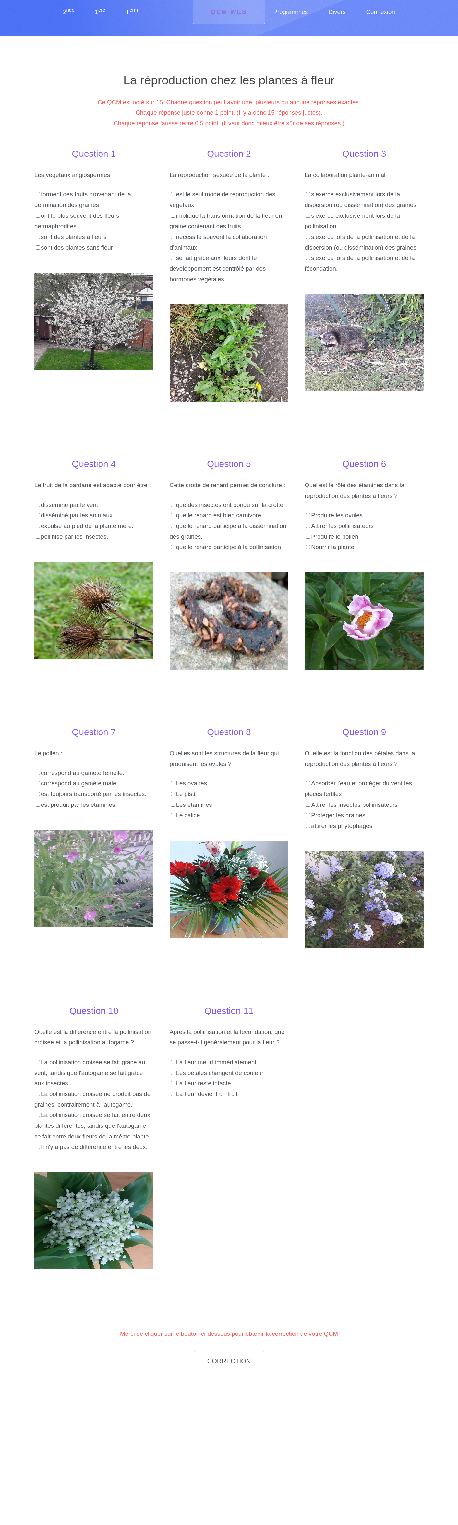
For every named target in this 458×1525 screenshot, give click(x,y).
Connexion (380, 11)
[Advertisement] (93, 1423)
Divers (337, 11)
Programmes (290, 11)
